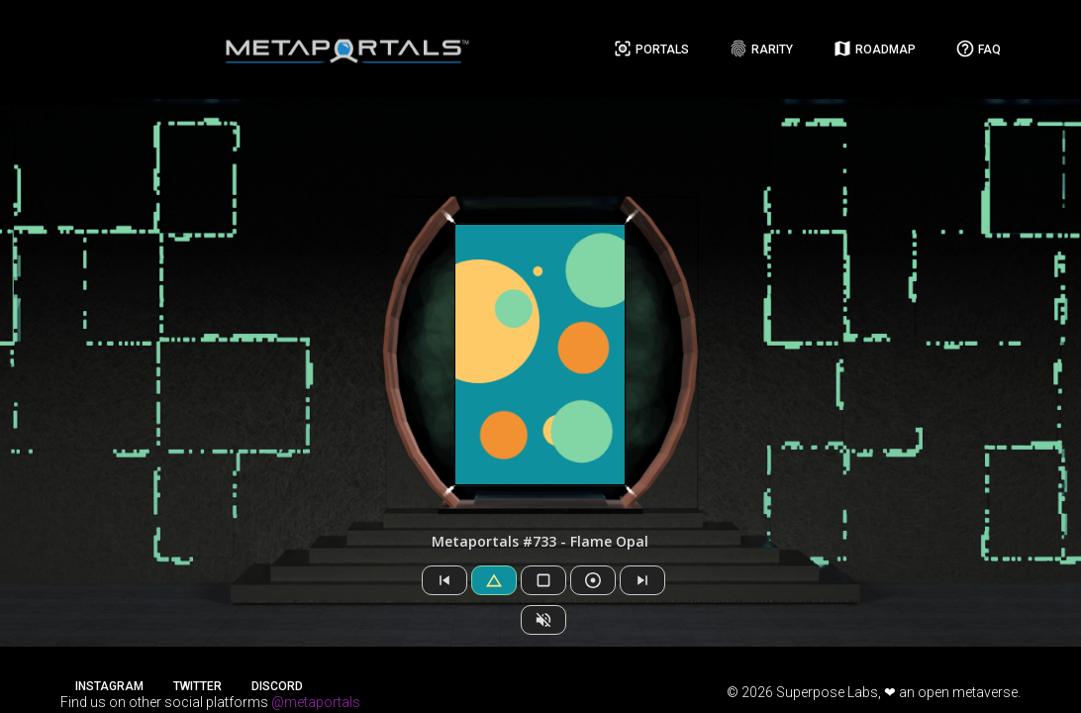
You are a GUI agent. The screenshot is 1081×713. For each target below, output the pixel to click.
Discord (277, 686)
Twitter (197, 686)
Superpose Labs (827, 692)
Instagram (109, 686)
